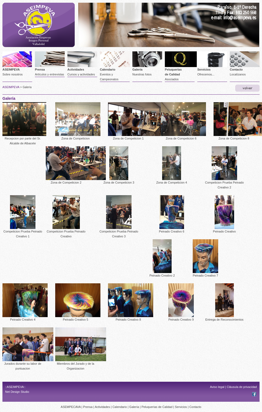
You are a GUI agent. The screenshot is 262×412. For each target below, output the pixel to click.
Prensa (40, 69)
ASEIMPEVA (11, 69)
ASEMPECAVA (71, 406)
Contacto (236, 69)
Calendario (107, 69)
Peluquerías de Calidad (157, 406)
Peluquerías (173, 69)
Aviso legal (217, 386)
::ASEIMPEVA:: (15, 386)
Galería (137, 69)
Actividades (75, 69)
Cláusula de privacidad (242, 386)
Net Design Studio (17, 391)
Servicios (204, 69)
